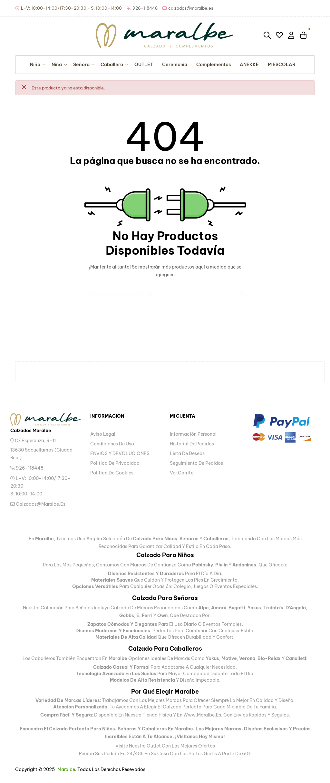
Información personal (193, 434)
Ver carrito (182, 473)
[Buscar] (165, 291)
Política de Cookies (111, 473)
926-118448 (27, 468)
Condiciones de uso (112, 444)
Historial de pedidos (192, 444)
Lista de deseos (187, 453)
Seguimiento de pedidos (196, 463)
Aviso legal (102, 434)
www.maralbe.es (202, 715)
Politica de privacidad (115, 463)
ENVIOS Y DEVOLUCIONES (120, 453)
